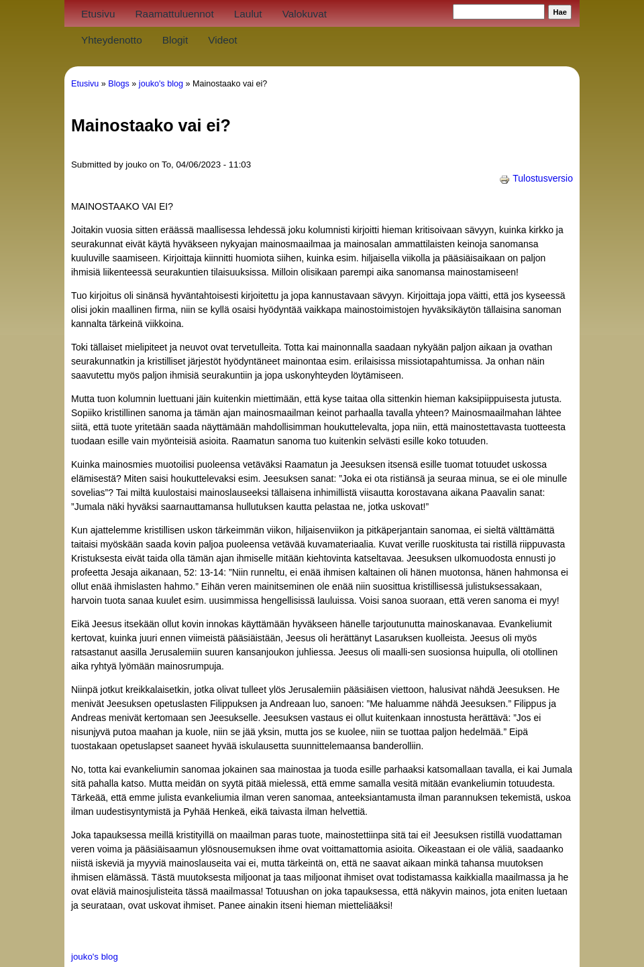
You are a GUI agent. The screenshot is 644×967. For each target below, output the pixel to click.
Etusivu (98, 13)
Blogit (175, 40)
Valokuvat (304, 13)
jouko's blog (161, 83)
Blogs (118, 83)
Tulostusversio (536, 178)
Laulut (248, 13)
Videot (222, 40)
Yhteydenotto (111, 40)
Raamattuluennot (174, 13)
